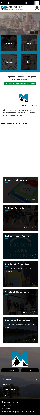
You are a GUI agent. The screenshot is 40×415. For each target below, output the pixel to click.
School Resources (9, 389)
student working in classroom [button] (38, 37)
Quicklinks (6, 384)
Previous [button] (32, 32)
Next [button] (36, 32)
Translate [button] (11, 3)
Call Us (30, 370)
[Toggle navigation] (37, 8)
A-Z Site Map (6, 408)
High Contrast (7, 405)
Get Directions (10, 370)
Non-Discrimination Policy (10, 402)
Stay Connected (8, 395)
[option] (20, 23)
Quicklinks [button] (20, 3)
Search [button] (4, 3)
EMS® (18, 412)
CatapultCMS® (13, 412)
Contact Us (7, 379)
